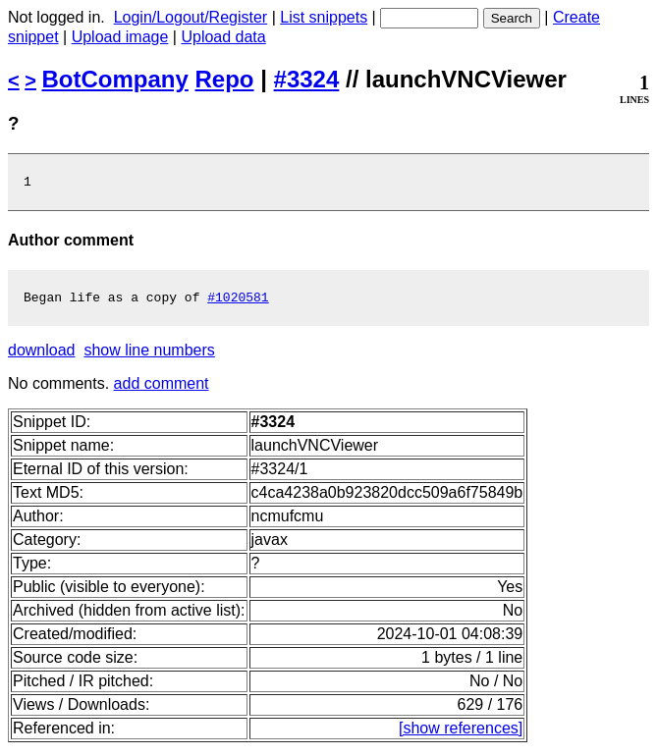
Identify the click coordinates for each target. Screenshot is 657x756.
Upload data (223, 36)
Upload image (120, 36)
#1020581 (237, 302)
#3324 (307, 79)
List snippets (323, 17)
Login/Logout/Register (191, 17)
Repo (224, 79)
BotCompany (115, 79)
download (42, 356)
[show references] (460, 734)
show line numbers (148, 356)
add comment (161, 389)
